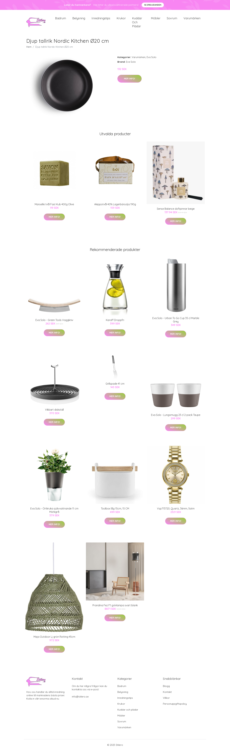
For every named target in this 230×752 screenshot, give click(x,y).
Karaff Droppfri (115, 321)
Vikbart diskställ (54, 411)
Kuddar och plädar (137, 23)
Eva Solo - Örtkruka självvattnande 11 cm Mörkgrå (54, 512)
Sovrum (172, 19)
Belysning (78, 19)
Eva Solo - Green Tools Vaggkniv (54, 321)
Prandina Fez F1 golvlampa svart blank (115, 606)
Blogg (166, 687)
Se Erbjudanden (152, 5)
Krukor (121, 19)
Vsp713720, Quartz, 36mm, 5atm (176, 510)
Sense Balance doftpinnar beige (176, 210)
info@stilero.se (80, 698)
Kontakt (167, 693)
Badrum (60, 19)
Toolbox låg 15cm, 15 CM (115, 510)
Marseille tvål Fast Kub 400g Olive (54, 206)
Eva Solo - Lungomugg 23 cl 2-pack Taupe (175, 416)
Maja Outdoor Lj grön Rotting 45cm (54, 638)
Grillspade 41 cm (115, 385)
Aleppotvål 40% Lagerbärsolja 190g (115, 206)
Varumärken (192, 19)
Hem (28, 48)
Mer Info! (129, 80)
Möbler (155, 19)
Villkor (166, 699)
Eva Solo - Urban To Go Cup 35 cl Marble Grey (175, 321)
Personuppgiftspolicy (175, 705)
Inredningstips (101, 19)
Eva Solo (151, 58)
